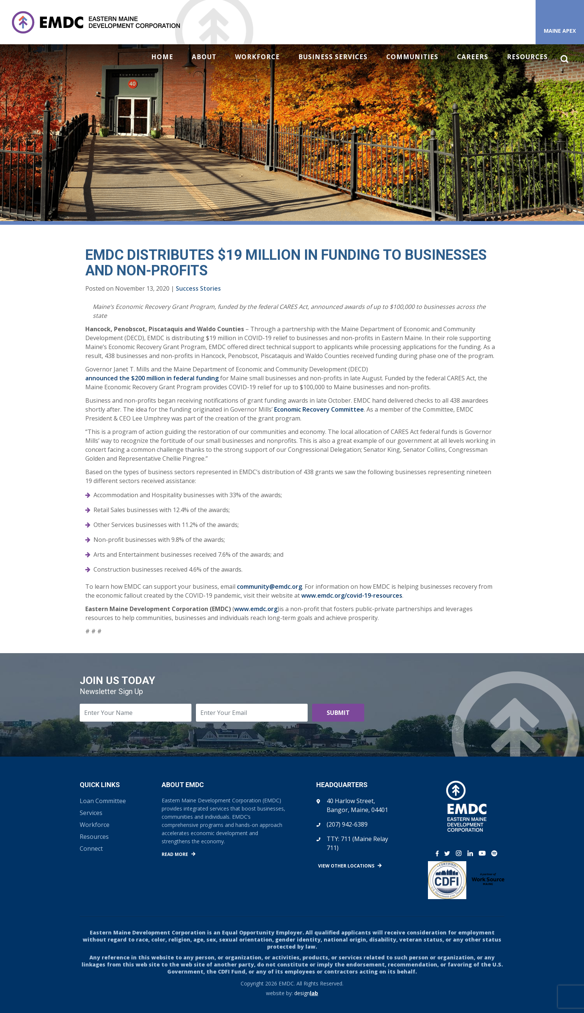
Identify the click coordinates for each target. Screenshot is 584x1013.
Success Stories (198, 288)
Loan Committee (103, 801)
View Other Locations (346, 866)
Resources (527, 57)
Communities (412, 57)
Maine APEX (560, 30)
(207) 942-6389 (347, 824)
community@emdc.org (269, 586)
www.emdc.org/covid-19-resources (351, 595)
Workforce (257, 57)
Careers (472, 57)
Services (91, 813)
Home (162, 57)
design (306, 993)
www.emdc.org (255, 609)
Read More (175, 854)
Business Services (333, 57)
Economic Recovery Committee (319, 409)
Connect (91, 848)
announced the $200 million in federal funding (152, 378)
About (204, 57)
